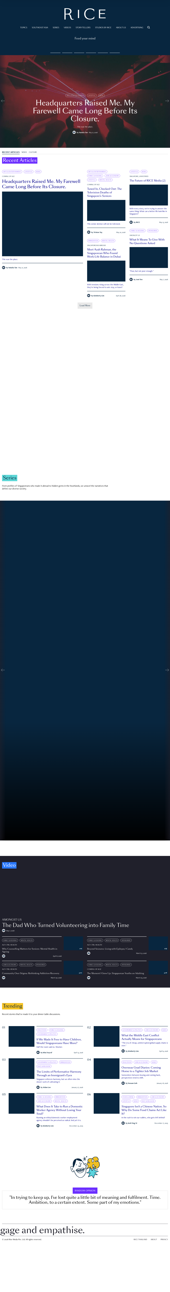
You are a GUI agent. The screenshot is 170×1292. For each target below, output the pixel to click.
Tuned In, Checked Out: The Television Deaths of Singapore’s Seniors (104, 192)
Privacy (164, 1240)
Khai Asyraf (47, 1053)
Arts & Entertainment (75, 95)
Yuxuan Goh (132, 1083)
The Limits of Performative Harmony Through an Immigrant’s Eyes (58, 1073)
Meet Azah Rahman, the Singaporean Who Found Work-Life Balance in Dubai (104, 253)
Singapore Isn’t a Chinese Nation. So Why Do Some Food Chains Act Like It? (144, 1110)
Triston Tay (98, 232)
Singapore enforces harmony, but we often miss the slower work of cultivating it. (58, 1080)
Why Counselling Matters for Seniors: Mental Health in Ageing (29, 950)
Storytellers (83, 28)
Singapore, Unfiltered (139, 176)
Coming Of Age (8, 176)
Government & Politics (47, 1034)
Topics (23, 28)
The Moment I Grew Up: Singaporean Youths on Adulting (115, 973)
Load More (85, 305)
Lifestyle (92, 95)
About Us (121, 28)
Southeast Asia (40, 28)
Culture (33, 152)
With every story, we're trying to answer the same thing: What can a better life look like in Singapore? (148, 211)
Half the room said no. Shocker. (49, 1047)
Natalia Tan (83, 133)
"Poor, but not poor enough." (142, 271)
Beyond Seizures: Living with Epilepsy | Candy (110, 948)
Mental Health (105, 180)
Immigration (93, 241)
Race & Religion (44, 1066)
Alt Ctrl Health (9, 945)
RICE (138, 222)
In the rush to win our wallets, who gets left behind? (143, 1118)
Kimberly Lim (99, 296)
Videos (67, 28)
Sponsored (152, 231)
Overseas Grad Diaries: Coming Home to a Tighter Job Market (141, 1069)
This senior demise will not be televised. (103, 224)
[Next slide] (167, 101)
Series (56, 28)
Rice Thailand (140, 1240)
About (154, 1240)
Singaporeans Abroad (96, 245)
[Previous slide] (3, 101)
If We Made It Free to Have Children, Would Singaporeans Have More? (58, 1041)
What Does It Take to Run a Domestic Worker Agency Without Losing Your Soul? (59, 1110)
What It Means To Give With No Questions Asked (147, 241)
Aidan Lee (47, 1088)
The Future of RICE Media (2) (147, 180)
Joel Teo (139, 280)
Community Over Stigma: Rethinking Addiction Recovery (30, 973)
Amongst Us (135, 235)
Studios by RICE (103, 28)
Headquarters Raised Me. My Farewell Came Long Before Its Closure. (41, 184)
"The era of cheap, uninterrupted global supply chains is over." (145, 1044)
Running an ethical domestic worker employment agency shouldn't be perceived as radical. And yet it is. (59, 1119)
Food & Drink (128, 1097)
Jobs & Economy (112, 176)
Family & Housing (95, 176)
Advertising (137, 28)
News (101, 95)
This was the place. (10, 260)
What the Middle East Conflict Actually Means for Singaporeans (142, 1037)
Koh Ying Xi (132, 1123)
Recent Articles (11, 152)
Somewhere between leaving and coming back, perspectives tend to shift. (141, 1076)
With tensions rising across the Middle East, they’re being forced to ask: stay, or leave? (105, 286)
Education (42, 1030)
